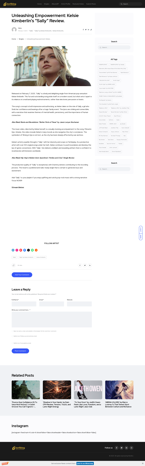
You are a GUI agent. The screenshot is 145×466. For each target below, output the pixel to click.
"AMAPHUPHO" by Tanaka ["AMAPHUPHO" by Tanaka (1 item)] (117, 64)
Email (41, 300)
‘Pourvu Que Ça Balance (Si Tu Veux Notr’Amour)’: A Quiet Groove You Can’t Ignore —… (24, 404)
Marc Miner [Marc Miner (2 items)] (125, 132)
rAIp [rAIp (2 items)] (124, 136)
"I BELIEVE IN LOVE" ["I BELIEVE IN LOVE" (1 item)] (104, 80)
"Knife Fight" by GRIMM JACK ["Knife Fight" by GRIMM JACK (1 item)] (107, 84)
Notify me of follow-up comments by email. (25, 336)
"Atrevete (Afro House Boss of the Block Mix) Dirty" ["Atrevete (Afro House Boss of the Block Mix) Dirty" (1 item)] (112, 68)
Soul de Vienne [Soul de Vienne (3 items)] (111, 143)
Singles (46, 4)
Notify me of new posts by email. (22, 343)
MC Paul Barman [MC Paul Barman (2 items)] (103, 136)
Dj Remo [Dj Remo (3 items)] (111, 120)
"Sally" (31, 31)
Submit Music (91, 4)
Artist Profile (65, 4)
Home (39, 4)
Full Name (15, 300)
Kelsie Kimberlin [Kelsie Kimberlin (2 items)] (103, 132)
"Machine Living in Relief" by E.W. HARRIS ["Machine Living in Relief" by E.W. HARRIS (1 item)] (110, 92)
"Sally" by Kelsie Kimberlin (43, 31)
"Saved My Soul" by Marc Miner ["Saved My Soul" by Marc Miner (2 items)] (119, 112)
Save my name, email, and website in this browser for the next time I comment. (35, 331)
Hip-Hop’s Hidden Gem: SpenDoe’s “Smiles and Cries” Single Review (48, 158)
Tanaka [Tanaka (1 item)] (120, 143)
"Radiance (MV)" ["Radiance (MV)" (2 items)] (103, 108)
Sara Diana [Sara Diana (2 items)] (111, 139)
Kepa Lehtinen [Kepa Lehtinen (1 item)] (115, 132)
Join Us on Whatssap (85, 463)
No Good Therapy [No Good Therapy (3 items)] (115, 136)
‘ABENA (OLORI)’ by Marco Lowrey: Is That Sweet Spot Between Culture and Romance (118, 404)
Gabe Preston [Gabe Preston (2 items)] (102, 124)
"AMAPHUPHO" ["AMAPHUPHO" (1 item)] (103, 64)
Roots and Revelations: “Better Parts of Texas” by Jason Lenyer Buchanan (51, 122)
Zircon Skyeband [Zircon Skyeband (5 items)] (116, 151)
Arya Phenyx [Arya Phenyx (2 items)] (117, 116)
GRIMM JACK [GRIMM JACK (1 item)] (113, 124)
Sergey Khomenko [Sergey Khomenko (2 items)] (122, 139)
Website (69, 300)
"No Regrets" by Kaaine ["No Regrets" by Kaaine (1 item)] (105, 100)
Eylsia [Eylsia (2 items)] (117, 120)
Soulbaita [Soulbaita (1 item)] (101, 143)
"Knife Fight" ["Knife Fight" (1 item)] (116, 80)
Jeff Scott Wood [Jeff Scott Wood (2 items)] (103, 128)
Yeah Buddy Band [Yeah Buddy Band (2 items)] (104, 151)
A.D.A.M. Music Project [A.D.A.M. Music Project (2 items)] (105, 116)
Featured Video (78, 4)
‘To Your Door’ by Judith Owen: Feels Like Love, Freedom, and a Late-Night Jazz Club (87, 404)
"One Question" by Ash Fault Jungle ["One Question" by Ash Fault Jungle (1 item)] (108, 104)
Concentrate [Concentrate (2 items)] (102, 120)
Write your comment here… (21, 310)
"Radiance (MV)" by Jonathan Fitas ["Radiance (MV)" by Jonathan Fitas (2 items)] (120, 108)
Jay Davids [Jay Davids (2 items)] (122, 124)
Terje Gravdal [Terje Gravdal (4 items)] (102, 147)
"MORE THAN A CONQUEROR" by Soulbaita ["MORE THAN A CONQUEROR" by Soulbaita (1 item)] (110, 96)
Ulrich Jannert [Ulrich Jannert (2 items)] (113, 147)
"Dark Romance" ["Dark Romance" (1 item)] (124, 72)
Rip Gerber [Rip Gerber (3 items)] (102, 139)
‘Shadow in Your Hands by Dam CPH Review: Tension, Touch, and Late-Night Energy (57, 404)
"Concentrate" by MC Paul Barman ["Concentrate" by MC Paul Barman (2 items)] (108, 72)
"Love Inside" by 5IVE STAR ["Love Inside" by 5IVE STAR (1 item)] (106, 88)
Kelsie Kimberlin (58, 31)
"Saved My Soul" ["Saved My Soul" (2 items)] (103, 112)
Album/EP (55, 4)
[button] (72, 463)
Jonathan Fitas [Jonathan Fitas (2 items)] (114, 128)
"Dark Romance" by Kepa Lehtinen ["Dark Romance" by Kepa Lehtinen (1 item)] (108, 76)
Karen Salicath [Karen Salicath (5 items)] (125, 128)
